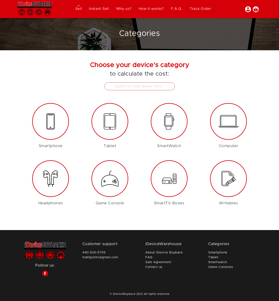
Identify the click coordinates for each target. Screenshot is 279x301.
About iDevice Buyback (164, 252)
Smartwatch (217, 262)
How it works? (151, 9)
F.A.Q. (177, 9)
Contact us (153, 267)
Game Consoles (220, 267)
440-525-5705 (94, 252)
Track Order (200, 9)
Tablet (213, 257)
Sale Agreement (158, 262)
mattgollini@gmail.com (100, 257)
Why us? (124, 9)
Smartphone (217, 252)
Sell (78, 9)
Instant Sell (99, 9)
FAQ (148, 257)
